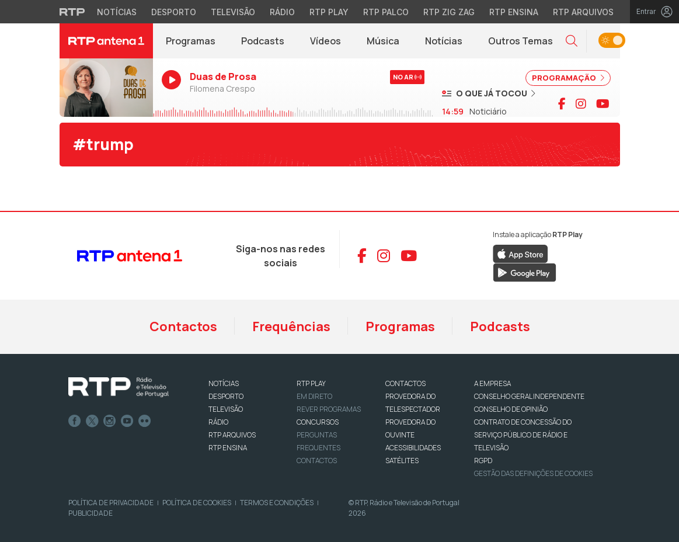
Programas (400, 326)
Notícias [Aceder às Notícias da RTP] (117, 12)
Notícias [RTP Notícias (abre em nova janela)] (450, 43)
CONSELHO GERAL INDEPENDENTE (529, 396)
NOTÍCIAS (223, 383)
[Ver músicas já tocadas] (488, 92)
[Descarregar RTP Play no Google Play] (524, 272)
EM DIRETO (314, 396)
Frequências (291, 326)
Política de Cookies (196, 503)
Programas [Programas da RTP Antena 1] (190, 40)
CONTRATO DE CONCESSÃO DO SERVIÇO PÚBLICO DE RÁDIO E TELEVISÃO (523, 435)
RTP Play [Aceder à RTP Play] (329, 12)
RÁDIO (218, 422)
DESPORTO (225, 396)
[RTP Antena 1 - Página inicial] (106, 40)
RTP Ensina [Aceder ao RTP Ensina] (513, 12)
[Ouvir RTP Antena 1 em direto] (106, 87)
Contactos (183, 326)
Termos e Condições (277, 503)
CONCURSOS (318, 422)
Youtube (127, 421)
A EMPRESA (492, 383)
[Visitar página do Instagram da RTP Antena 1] (581, 104)
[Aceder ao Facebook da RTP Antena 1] (362, 256)
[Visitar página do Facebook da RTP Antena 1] (562, 104)
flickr (144, 421)
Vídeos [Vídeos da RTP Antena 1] (325, 40)
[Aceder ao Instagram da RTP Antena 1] (383, 256)
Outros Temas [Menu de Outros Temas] (520, 40)
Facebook (74, 421)
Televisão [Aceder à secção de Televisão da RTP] (233, 12)
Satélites (402, 460)
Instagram (109, 421)
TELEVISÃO (225, 409)
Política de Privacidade (111, 503)
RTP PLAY (311, 383)
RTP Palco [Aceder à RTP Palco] (386, 12)
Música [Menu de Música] (383, 40)
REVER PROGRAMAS (329, 409)
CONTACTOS (405, 383)
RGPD (483, 460)
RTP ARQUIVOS (232, 435)
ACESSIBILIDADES (413, 448)
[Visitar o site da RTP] (72, 11)
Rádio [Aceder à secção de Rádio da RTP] (282, 12)
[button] (571, 41)
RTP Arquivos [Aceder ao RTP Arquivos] (583, 12)
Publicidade (90, 513)
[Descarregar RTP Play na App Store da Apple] (520, 253)
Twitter (92, 421)
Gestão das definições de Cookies (533, 473)
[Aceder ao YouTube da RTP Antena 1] (409, 256)
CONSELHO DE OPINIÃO (511, 409)
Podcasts (500, 326)
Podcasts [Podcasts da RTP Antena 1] (262, 40)
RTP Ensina (227, 448)
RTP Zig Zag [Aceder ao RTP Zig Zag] (449, 12)
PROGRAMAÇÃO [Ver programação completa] (568, 77)
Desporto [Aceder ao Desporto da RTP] (173, 12)
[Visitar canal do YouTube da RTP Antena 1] (603, 104)
